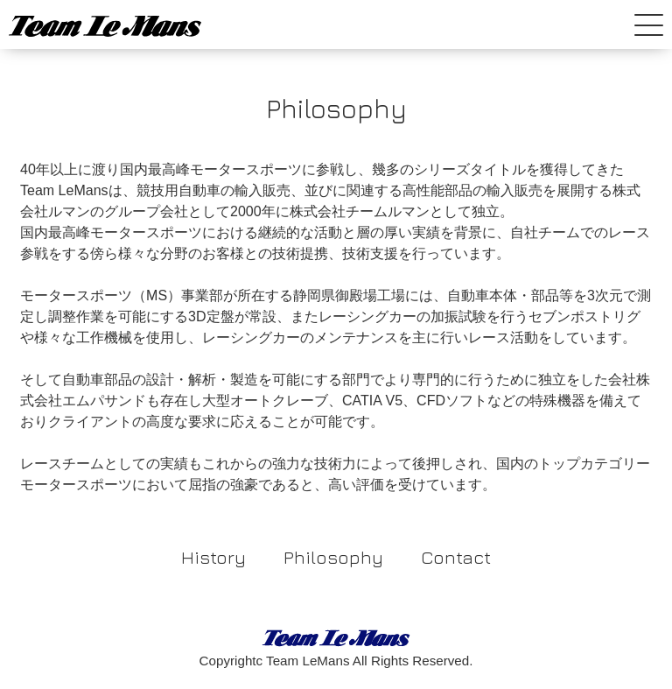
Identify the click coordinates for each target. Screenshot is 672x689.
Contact (456, 556)
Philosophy (333, 556)
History (213, 556)
